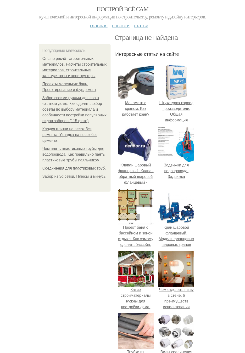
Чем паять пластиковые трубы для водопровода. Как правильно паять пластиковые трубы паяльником (73, 154)
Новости (120, 25)
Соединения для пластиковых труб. (74, 168)
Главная (98, 25)
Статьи (141, 25)
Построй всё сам (122, 9)
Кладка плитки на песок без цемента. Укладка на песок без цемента (69, 134)
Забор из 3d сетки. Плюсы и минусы (74, 176)
